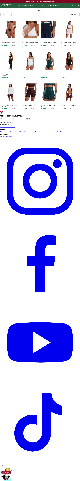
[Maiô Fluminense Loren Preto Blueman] (69, 64)
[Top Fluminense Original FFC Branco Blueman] (69, 33)
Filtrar (6, 15)
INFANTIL (42, 5)
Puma (19, 5)
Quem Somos (3, 127)
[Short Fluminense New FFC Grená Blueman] (30, 96)
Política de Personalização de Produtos (55, 132)
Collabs (24, 5)
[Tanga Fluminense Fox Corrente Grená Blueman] (11, 33)
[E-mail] (19, 119)
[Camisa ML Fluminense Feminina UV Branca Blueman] (11, 96)
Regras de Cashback (14, 132)
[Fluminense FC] (8, 114)
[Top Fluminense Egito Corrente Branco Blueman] (30, 33)
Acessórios (49, 5)
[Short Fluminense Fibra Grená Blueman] (69, 96)
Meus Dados (3, 137)
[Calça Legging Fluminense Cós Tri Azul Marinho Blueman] (50, 33)
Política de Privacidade (5, 132)
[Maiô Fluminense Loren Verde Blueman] (50, 64)
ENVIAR (28, 119)
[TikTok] (40, 463)
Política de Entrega (23, 132)
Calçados (55, 5)
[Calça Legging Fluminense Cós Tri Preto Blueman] (11, 64)
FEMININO (37, 5)
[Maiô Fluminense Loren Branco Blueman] (30, 64)
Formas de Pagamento (42, 132)
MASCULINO (30, 5)
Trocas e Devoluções (32, 132)
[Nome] (6, 119)
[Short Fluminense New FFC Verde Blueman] (50, 96)
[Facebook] (40, 302)
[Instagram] (40, 221)
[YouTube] (40, 383)
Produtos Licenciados (10, 127)
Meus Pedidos (9, 137)
